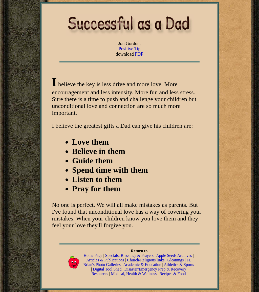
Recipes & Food (172, 274)
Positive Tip (130, 48)
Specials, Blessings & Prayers (129, 255)
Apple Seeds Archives (174, 255)
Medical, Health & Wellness (134, 274)
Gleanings (176, 260)
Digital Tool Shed (107, 269)
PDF (139, 54)
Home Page (92, 255)
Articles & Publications (105, 260)
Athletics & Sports (179, 264)
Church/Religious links (145, 260)
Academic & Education (142, 264)
